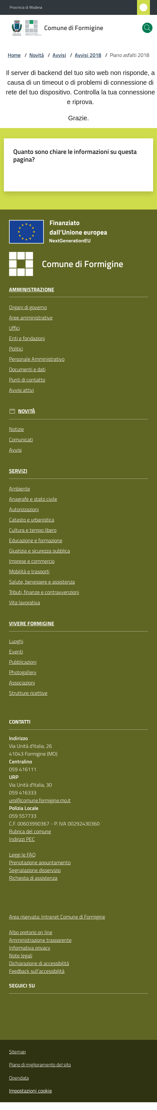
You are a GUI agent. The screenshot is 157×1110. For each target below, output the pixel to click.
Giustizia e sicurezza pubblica (39, 551)
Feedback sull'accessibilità (36, 971)
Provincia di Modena (26, 7)
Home (14, 55)
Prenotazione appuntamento (40, 862)
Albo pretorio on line (30, 932)
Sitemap (17, 1051)
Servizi (18, 471)
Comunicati (21, 439)
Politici (16, 348)
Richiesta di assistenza (33, 878)
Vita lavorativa (24, 602)
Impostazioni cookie (30, 1090)
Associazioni (22, 682)
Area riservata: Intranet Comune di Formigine (57, 917)
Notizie (16, 429)
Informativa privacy (29, 948)
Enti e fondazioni (27, 338)
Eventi (16, 651)
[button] (147, 28)
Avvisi (59, 55)
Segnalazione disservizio (35, 870)
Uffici (14, 328)
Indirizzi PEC (22, 839)
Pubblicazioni (22, 662)
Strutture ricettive (28, 693)
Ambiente (19, 488)
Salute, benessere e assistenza (42, 582)
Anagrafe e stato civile (33, 499)
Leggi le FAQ (22, 854)
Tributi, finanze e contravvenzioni (44, 592)
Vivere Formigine (31, 623)
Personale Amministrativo (36, 359)
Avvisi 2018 (88, 55)
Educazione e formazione (35, 540)
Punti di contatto (27, 379)
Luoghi (16, 641)
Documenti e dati (27, 369)
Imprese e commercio (31, 561)
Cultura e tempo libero (32, 530)
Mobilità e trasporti (29, 571)
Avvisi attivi (21, 390)
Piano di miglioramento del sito (40, 1064)
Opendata (19, 1078)
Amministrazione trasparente (40, 940)
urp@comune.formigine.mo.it (40, 800)
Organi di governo (28, 307)
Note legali (20, 955)
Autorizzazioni (24, 509)
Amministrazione (31, 289)
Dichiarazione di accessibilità (39, 963)
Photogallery (22, 672)
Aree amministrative (31, 317)
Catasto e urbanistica (31, 519)
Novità (36, 55)
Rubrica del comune (30, 831)
